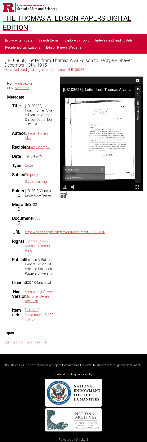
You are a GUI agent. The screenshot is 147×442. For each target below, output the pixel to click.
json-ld (18, 342)
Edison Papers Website (63, 47)
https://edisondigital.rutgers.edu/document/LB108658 (44, 70)
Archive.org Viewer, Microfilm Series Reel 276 (39, 296)
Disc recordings (36, 181)
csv (7, 342)
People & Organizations (22, 47)
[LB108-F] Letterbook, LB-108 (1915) (39, 314)
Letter (29, 165)
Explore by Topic (77, 40)
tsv (37, 342)
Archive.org (23, 83)
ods (29, 342)
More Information (138, 94)
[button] (138, 89)
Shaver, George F (37, 147)
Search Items (48, 40)
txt (45, 342)
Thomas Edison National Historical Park (38, 245)
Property (31, 175)
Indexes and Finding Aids (114, 40)
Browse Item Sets (19, 40)
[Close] (101, 169)
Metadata (22, 88)
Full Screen (137, 187)
